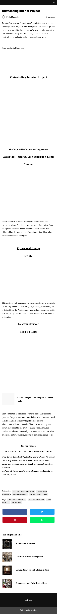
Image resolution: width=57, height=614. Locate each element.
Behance (35, 471)
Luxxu (28, 164)
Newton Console (28, 324)
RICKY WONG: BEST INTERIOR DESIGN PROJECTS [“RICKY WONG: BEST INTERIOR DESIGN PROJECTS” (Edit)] (28, 451)
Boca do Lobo (28, 331)
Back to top (28, 600)
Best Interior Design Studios (23, 491)
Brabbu (28, 256)
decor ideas (16, 502)
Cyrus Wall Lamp (28, 248)
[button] (14, 512)
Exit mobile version (28, 610)
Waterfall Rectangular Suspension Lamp (28, 156)
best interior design (36, 499)
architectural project (16, 499)
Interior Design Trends (38, 494)
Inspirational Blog (20, 494)
